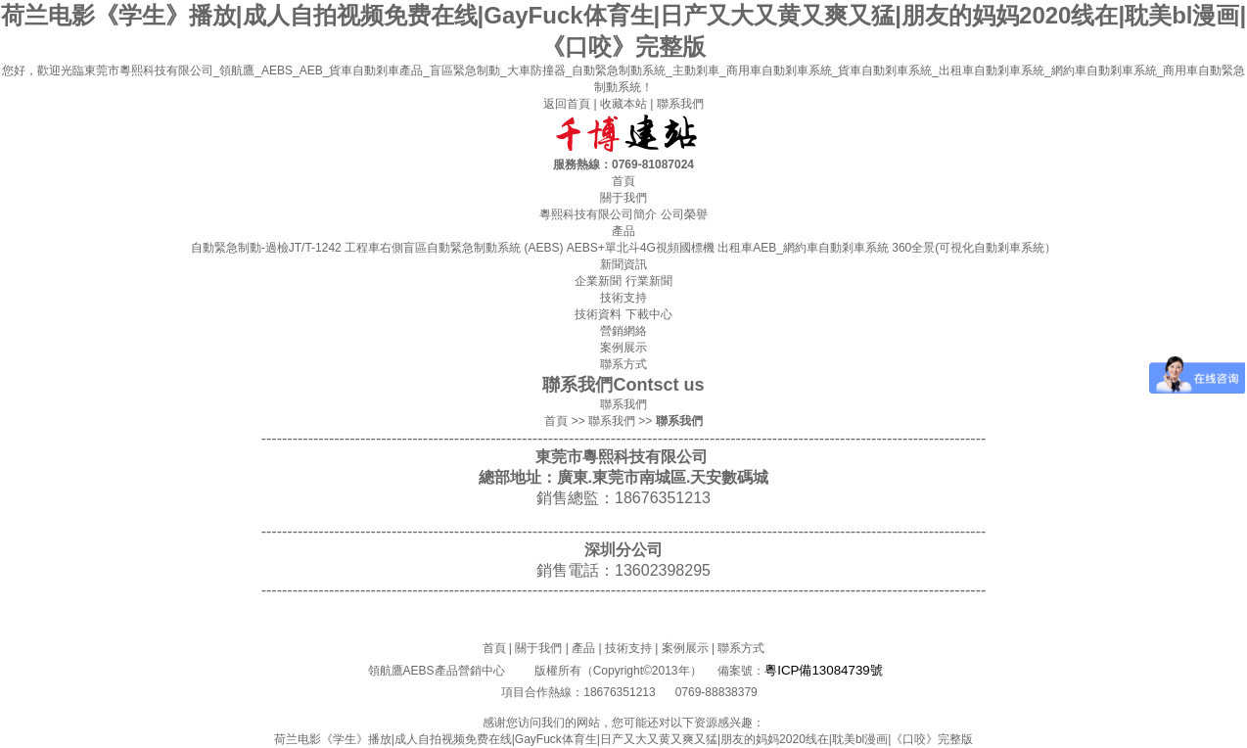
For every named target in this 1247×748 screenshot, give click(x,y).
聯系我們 (680, 104)
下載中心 (648, 314)
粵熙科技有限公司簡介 (598, 214)
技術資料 (598, 314)
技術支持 (628, 648)
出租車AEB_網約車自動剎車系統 (803, 248)
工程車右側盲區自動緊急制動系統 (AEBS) (454, 248)
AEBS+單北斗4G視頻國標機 (641, 248)
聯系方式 (740, 648)
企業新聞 (598, 281)
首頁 (556, 421)
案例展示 (685, 648)
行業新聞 (648, 281)
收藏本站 (623, 104)
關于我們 (538, 648)
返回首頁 (566, 104)
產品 (583, 648)
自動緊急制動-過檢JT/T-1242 (266, 248)
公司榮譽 (684, 214)
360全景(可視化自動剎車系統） (974, 248)
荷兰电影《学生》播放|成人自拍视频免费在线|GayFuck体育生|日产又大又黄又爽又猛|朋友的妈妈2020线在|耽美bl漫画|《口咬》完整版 (624, 739)
